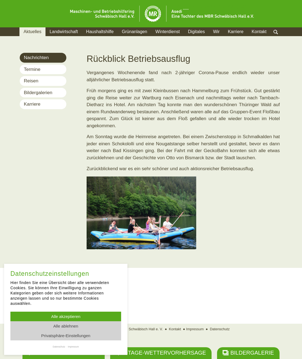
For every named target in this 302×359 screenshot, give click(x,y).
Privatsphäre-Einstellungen (65, 335)
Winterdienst (167, 31)
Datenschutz (220, 329)
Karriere (235, 31)
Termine (32, 69)
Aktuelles (32, 31)
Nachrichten (36, 57)
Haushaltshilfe (100, 31)
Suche (281, 38)
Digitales (196, 31)
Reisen (31, 80)
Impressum (195, 329)
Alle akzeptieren (66, 316)
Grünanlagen (134, 31)
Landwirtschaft (64, 31)
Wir (216, 31)
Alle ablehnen (65, 326)
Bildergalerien (38, 92)
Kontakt (259, 31)
